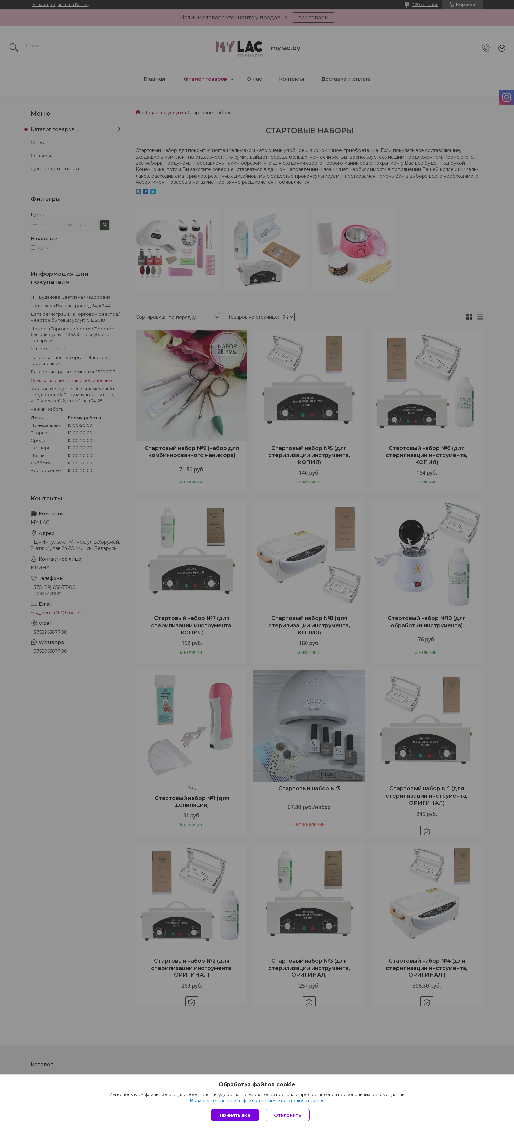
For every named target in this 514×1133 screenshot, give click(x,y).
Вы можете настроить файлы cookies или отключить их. (255, 1101)
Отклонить (287, 1115)
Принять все (235, 1115)
